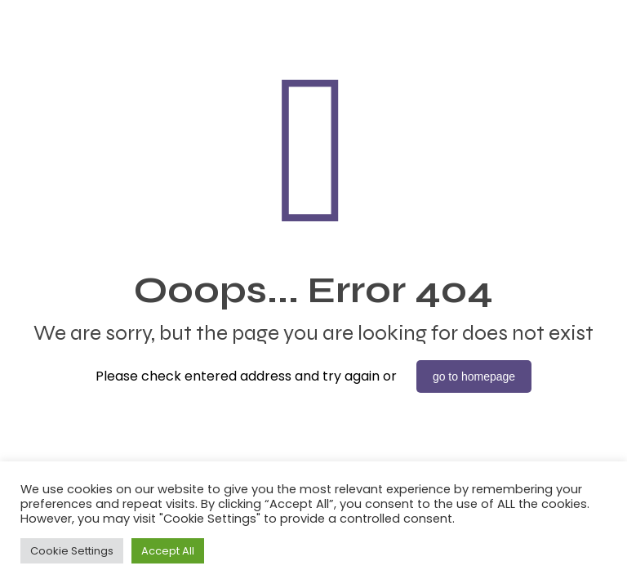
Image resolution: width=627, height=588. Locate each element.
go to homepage (474, 376)
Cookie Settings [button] (71, 551)
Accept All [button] (167, 551)
